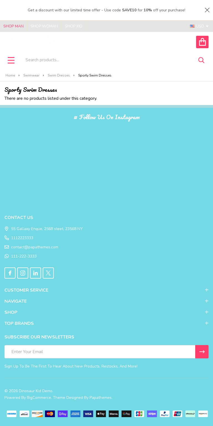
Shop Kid (73, 26)
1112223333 (18, 238)
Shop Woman (44, 26)
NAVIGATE (106, 301)
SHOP (106, 312)
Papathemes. (101, 397)
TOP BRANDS (106, 323)
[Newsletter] (202, 351)
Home (10, 75)
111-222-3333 (20, 256)
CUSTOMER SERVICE (106, 290)
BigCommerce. (39, 397)
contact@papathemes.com (31, 247)
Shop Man (13, 26)
